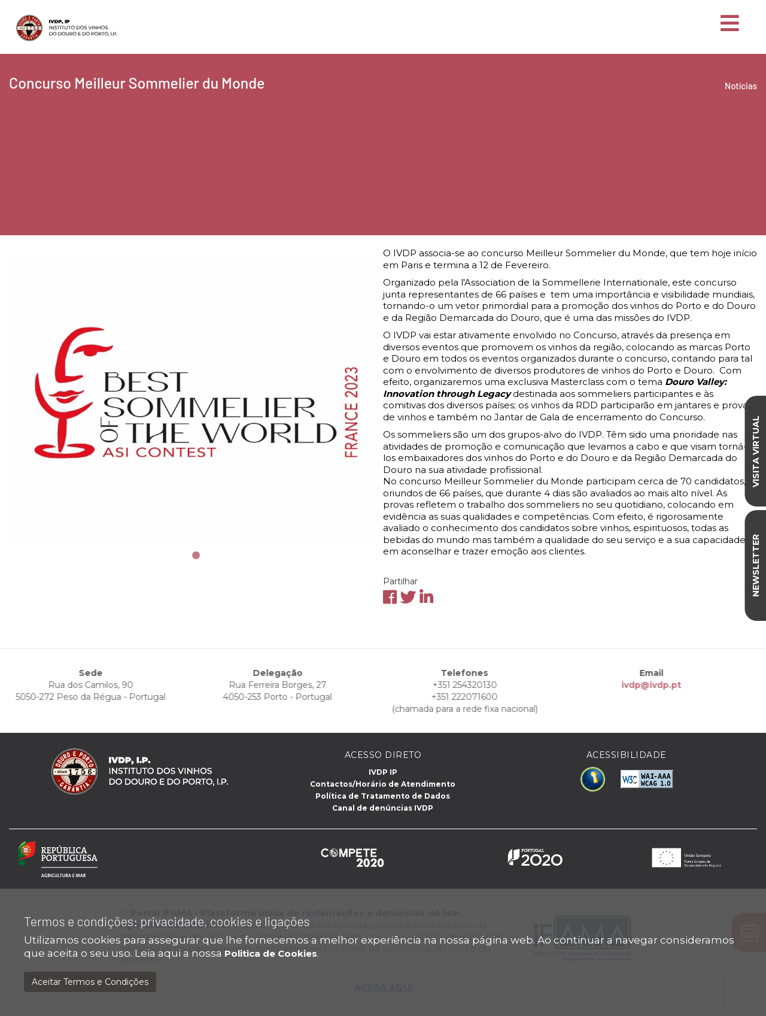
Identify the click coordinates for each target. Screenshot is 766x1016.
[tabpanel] (196, 397)
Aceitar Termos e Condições (90, 981)
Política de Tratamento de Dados (382, 795)
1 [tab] (196, 556)
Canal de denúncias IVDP (382, 807)
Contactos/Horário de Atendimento (382, 784)
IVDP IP (383, 772)
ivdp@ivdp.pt (619, 685)
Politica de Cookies (270, 953)
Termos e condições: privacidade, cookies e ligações (167, 921)
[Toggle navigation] (730, 24)
